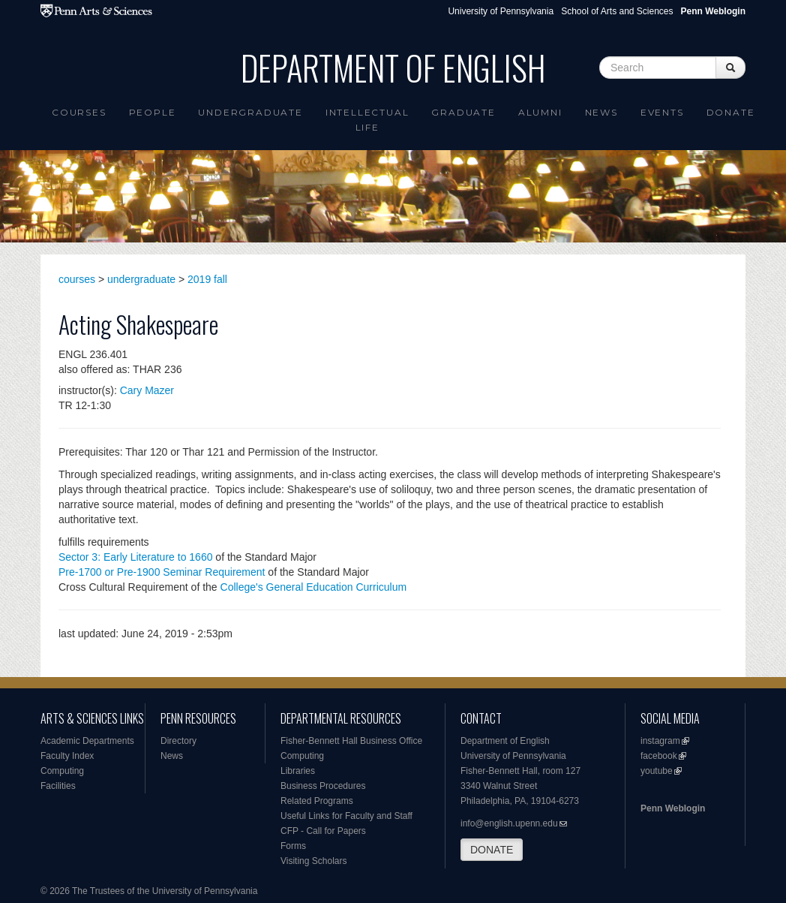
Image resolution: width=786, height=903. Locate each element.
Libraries (297, 771)
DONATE (491, 850)
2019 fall (207, 279)
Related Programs (316, 801)
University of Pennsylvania (501, 11)
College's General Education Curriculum (313, 587)
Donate (730, 112)
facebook (658, 756)
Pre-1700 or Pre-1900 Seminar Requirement (161, 572)
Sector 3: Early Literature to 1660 (135, 557)
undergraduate (141, 279)
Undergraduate (250, 112)
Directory (178, 741)
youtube (656, 771)
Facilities (58, 786)
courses (76, 279)
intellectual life (368, 120)
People (152, 112)
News (601, 112)
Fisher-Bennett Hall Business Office (351, 741)
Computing (62, 771)
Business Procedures (322, 786)
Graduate (463, 112)
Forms (293, 846)
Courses (79, 112)
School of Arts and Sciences (617, 11)
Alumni (540, 112)
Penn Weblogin (672, 808)
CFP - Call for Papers (323, 831)
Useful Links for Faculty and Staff (346, 816)
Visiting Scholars (313, 861)
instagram (660, 741)
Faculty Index (67, 756)
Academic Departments (87, 741)
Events (662, 112)
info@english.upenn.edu (509, 823)
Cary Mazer (147, 390)
